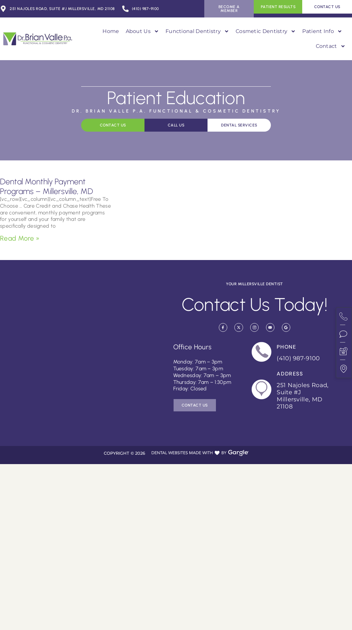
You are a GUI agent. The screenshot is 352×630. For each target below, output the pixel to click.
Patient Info (322, 31)
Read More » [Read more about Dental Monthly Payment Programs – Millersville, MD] (19, 238)
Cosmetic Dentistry (266, 31)
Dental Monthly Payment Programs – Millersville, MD (46, 186)
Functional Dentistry (197, 31)
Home (110, 31)
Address (290, 373)
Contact (331, 46)
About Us (142, 31)
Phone (286, 346)
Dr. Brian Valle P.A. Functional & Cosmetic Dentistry (176, 111)
